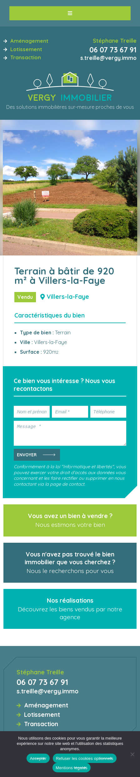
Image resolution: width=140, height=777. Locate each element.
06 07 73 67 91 (113, 49)
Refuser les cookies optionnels (84, 758)
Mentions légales (72, 767)
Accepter (38, 758)
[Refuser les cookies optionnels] (132, 754)
